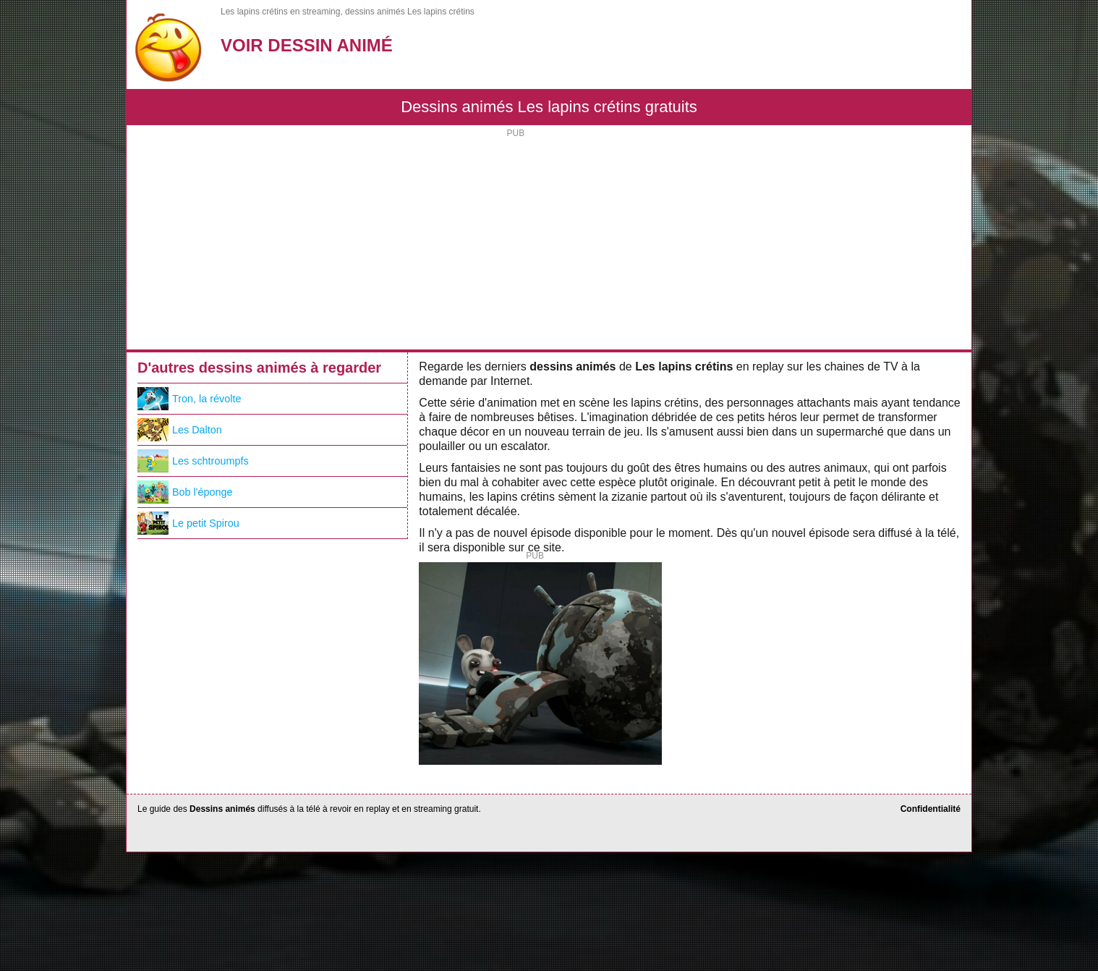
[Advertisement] (549, 241)
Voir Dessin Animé (307, 45)
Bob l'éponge (185, 492)
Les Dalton (179, 429)
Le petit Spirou (188, 523)
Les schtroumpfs (193, 460)
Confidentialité (931, 809)
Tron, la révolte (189, 398)
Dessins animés (222, 809)
